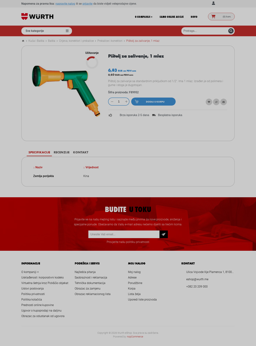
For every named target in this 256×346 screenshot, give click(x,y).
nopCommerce (135, 336)
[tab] (39, 152)
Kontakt (80, 152)
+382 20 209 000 (197, 286)
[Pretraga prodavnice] (208, 31)
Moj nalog (134, 272)
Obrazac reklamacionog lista (93, 294)
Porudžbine (135, 283)
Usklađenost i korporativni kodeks (42, 277)
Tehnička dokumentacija (90, 283)
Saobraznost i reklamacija (91, 277)
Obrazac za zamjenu (87, 288)
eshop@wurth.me (197, 279)
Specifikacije (39, 152)
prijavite (87, 3)
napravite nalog (65, 3)
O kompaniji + (30, 272)
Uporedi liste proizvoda (142, 299)
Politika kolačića (31, 299)
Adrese (132, 277)
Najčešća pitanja (85, 272)
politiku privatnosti (137, 242)
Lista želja (134, 294)
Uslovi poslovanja (32, 288)
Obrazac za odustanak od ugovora (43, 316)
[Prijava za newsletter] (123, 234)
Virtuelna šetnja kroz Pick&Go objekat (44, 283)
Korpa (131, 288)
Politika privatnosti (33, 294)
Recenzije (62, 152)
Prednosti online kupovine (37, 305)
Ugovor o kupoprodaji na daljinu (41, 310)
